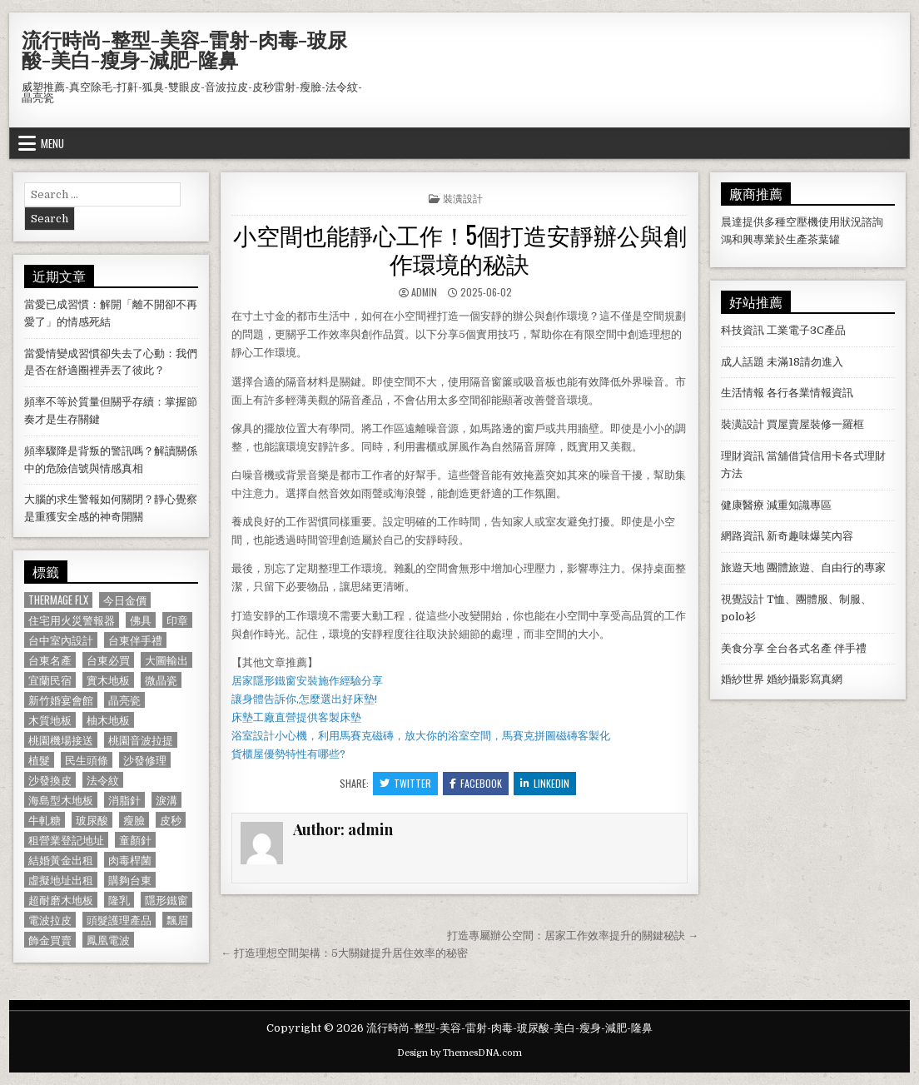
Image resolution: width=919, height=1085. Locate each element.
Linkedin (544, 783)
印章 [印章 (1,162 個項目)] (177, 620)
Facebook (476, 783)
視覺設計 (742, 599)
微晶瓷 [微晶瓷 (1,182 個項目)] (161, 680)
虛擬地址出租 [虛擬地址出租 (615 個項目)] (60, 880)
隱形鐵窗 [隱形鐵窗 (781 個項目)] (166, 900)
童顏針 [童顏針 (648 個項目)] (135, 840)
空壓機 (802, 222)
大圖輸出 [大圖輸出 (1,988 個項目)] (166, 660)
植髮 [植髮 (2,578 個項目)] (39, 760)
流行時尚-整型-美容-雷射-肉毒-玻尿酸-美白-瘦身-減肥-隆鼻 (184, 49)
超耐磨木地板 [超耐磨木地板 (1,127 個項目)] (60, 900)
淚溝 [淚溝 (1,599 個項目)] (166, 800)
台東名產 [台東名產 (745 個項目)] (50, 660)
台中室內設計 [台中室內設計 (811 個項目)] (60, 640)
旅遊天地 (742, 567)
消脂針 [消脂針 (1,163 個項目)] (124, 800)
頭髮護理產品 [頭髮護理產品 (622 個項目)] (119, 920)
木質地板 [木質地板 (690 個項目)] (50, 720)
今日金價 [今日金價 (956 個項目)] (125, 600)
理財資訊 (742, 456)
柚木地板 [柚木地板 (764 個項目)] (108, 720)
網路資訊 (742, 536)
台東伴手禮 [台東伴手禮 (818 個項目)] (135, 640)
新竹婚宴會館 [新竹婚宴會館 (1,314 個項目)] (60, 700)
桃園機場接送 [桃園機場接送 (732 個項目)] (60, 740)
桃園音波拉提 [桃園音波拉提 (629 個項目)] (140, 740)
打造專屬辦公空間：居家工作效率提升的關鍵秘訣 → (572, 935)
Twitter (405, 783)
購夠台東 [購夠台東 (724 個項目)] (130, 880)
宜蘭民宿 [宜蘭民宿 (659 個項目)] (50, 680)
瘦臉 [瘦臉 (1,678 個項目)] (134, 820)
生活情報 (742, 392)
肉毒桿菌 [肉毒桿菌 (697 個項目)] (130, 860)
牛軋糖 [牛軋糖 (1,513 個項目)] (44, 820)
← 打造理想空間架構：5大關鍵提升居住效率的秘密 (344, 953)
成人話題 (742, 362)
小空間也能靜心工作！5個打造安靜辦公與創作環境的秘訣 (460, 248)
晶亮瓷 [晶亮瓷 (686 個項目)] (124, 700)
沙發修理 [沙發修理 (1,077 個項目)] (144, 760)
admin (424, 292)
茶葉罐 (823, 239)
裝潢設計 (463, 198)
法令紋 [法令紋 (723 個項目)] (103, 780)
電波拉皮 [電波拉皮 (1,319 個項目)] (50, 920)
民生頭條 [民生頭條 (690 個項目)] (86, 760)
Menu (52, 143)
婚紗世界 (742, 679)
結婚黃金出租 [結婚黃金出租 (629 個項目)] (60, 860)
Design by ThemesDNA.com (459, 1053)
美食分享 (742, 648)
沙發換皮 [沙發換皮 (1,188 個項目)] (50, 780)
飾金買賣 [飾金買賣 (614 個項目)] (50, 940)
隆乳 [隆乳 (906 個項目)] (119, 900)
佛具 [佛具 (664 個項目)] (141, 620)
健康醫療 (742, 505)
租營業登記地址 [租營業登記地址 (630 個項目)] (66, 840)
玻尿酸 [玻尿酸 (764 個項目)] (92, 820)
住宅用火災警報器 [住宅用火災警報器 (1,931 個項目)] (71, 620)
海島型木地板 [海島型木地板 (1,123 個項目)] (60, 800)
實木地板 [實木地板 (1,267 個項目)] (108, 680)
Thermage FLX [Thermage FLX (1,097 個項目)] (58, 600)
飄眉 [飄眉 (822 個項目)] (177, 920)
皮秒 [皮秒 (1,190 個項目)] (170, 820)
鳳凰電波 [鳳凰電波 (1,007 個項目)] (108, 940)
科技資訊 (742, 330)
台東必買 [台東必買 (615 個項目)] (108, 660)
